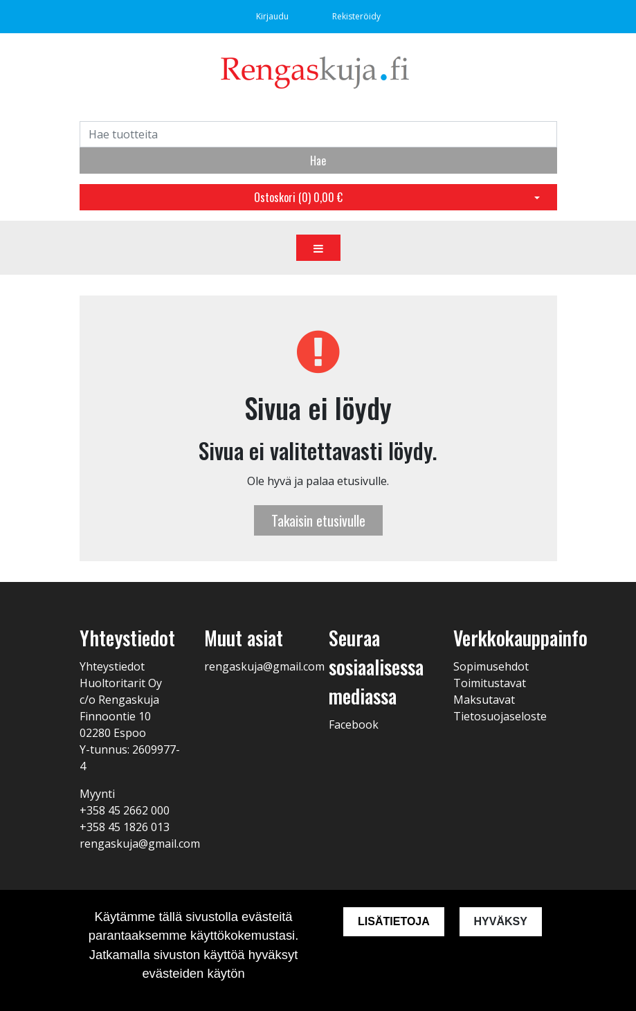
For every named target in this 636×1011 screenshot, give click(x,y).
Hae (318, 160)
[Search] (318, 134)
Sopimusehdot (491, 666)
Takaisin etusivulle (318, 520)
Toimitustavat (489, 683)
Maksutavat (484, 699)
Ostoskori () (298, 197)
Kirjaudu (273, 16)
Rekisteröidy (356, 16)
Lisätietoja (393, 921)
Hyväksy (501, 921)
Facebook (354, 724)
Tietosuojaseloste (500, 716)
